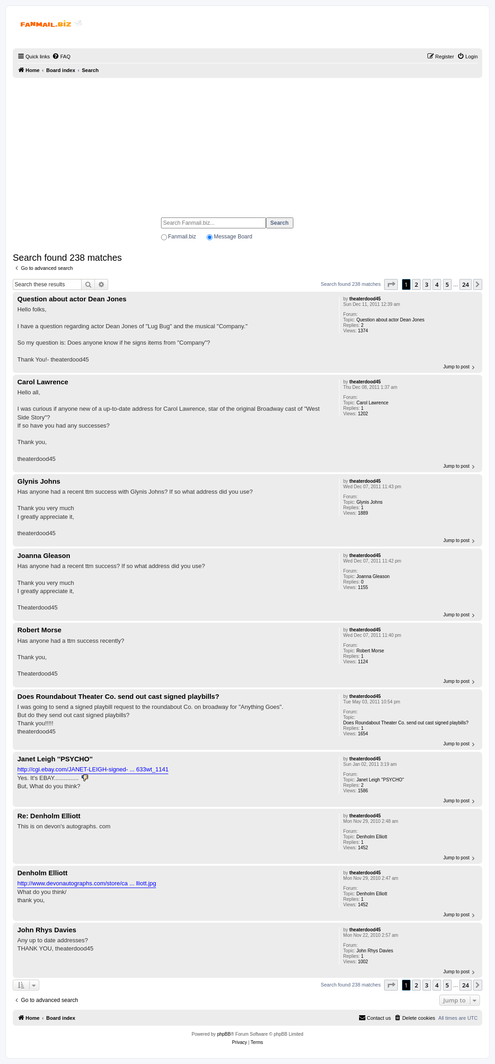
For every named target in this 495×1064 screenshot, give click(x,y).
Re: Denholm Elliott (48, 816)
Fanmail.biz (182, 236)
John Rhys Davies (374, 950)
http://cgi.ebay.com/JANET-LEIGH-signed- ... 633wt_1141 (92, 769)
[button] (391, 284)
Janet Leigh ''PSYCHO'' (380, 779)
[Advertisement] (247, 143)
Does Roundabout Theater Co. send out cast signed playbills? (405, 722)
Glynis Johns (369, 502)
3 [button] (426, 284)
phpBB (224, 1034)
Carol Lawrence (372, 402)
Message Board (233, 236)
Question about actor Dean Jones (390, 319)
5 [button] (447, 284)
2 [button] (416, 284)
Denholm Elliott (371, 836)
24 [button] (465, 284)
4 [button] (436, 284)
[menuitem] (61, 56)
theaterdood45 (365, 298)
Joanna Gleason (373, 576)
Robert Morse (370, 650)
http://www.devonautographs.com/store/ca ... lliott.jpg (86, 883)
